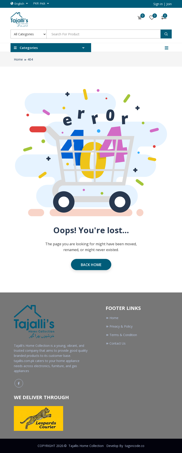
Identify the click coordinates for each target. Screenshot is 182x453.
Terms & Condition (121, 335)
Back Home (91, 264)
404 (30, 59)
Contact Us (116, 343)
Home (18, 59)
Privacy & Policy (119, 326)
